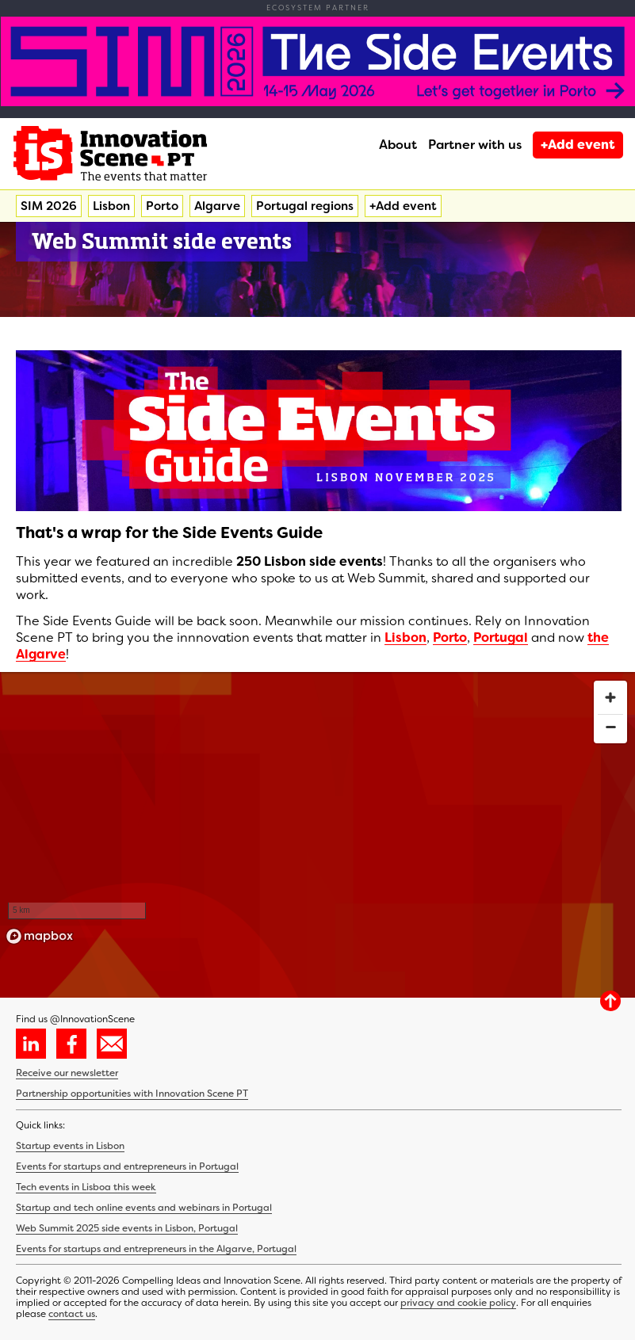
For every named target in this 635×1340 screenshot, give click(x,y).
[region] (317, 811)
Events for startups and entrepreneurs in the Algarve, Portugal (156, 1249)
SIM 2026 (49, 206)
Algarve (217, 206)
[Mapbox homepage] (40, 936)
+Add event (578, 144)
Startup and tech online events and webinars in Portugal (144, 1207)
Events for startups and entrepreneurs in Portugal (127, 1166)
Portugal (500, 637)
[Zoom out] (610, 726)
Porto (162, 206)
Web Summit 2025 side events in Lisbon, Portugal (127, 1228)
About (398, 144)
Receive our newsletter (67, 1073)
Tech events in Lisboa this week (86, 1187)
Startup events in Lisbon (70, 1146)
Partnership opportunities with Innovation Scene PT (132, 1093)
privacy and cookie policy (458, 1302)
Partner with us (475, 144)
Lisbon (111, 206)
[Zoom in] (610, 697)
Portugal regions (305, 206)
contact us (71, 1314)
